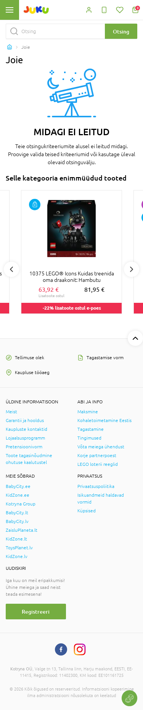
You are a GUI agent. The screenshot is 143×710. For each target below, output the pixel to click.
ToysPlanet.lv (19, 547)
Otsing (121, 31)
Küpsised (86, 510)
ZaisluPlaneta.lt (21, 530)
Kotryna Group (20, 504)
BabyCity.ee (18, 486)
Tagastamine (90, 429)
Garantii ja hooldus (25, 420)
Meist (11, 411)
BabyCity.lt (17, 512)
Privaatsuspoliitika (95, 486)
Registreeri (36, 611)
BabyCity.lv (17, 521)
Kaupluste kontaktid (26, 429)
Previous (11, 269)
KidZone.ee (17, 495)
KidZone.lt (16, 539)
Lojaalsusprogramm (25, 438)
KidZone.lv (16, 556)
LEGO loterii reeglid (97, 464)
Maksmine (87, 411)
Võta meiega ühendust (100, 446)
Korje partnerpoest (96, 455)
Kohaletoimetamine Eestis (104, 420)
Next (131, 269)
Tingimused (89, 438)
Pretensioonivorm (24, 446)
